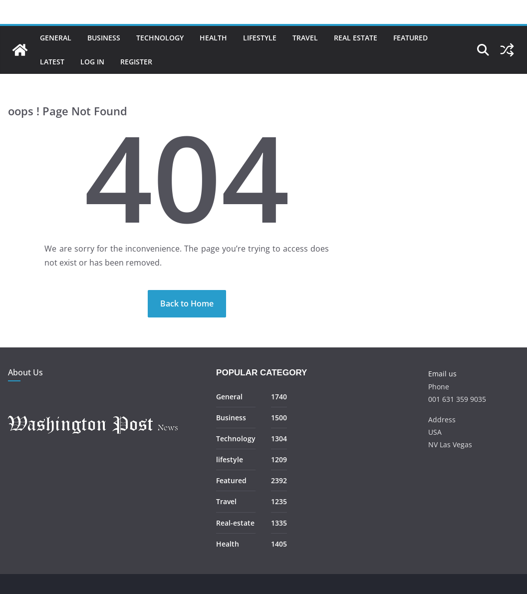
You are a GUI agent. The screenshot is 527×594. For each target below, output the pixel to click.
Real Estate (355, 37)
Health (213, 37)
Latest (52, 61)
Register (136, 61)
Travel (305, 37)
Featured (410, 37)
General (55, 37)
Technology (160, 37)
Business (103, 37)
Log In (92, 61)
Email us (442, 373)
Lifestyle (259, 37)
